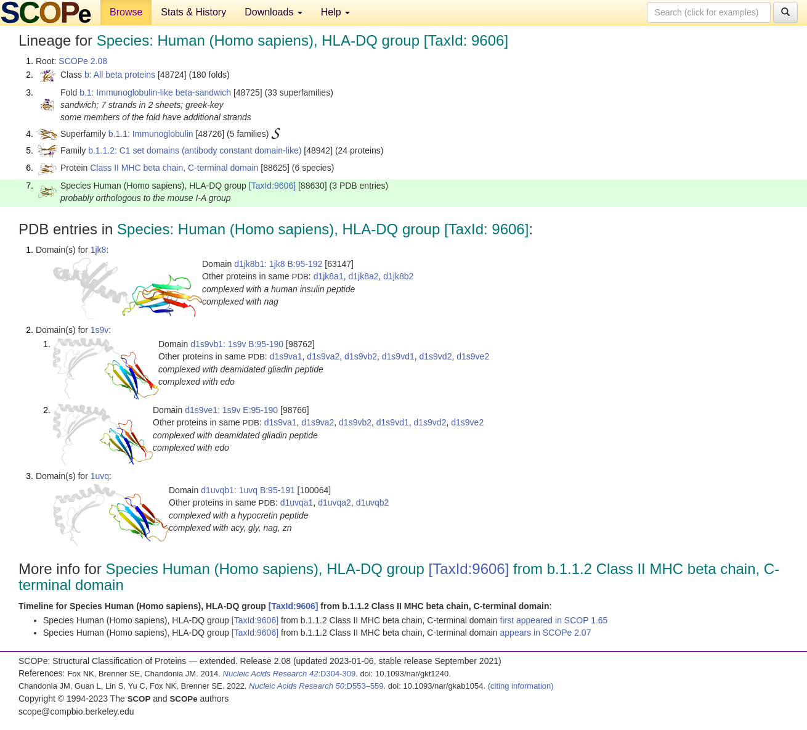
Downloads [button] (273, 12)
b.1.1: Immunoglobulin (150, 134)
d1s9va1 (286, 356)
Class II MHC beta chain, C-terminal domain (174, 168)
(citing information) (521, 686)
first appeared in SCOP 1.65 (554, 620)
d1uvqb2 (372, 502)
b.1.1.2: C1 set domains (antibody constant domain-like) (194, 150)
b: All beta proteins (119, 75)
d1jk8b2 (398, 276)
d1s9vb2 (360, 356)
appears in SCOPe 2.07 (545, 633)
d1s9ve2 (472, 356)
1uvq (100, 476)
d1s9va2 (323, 356)
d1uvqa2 (334, 502)
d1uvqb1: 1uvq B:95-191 (248, 490)
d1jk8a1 (329, 276)
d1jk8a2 (363, 276)
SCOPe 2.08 (83, 61)
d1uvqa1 (297, 502)
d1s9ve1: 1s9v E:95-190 (231, 410)
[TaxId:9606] (272, 186)
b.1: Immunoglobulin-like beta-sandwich (155, 92)
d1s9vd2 (436, 356)
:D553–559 (316, 686)
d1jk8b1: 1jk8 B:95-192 (278, 264)
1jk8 (99, 250)
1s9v (100, 330)
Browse (126, 12)
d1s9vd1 (398, 356)
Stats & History (193, 12)
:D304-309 (289, 673)
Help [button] (335, 12)
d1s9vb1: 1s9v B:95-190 (236, 344)
